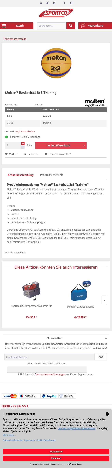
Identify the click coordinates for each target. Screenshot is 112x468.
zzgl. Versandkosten (25, 131)
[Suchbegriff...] (56, 25)
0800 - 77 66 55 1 (15, 406)
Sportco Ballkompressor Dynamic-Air (31, 306)
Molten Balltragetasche (80, 306)
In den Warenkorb (66, 145)
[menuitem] (41, 3)
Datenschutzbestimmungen (50, 374)
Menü (13, 25)
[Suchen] (70, 25)
